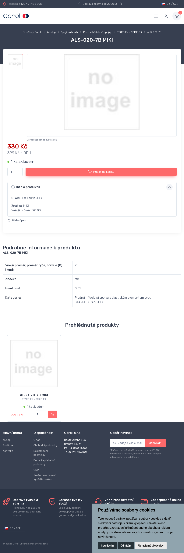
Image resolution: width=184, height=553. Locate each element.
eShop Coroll (34, 32)
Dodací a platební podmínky (44, 462)
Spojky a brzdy (69, 32)
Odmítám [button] (126, 545)
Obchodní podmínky (45, 445)
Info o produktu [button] (25, 187)
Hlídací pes (17, 220)
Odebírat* (155, 443)
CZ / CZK (170, 3)
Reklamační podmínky (41, 453)
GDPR (37, 470)
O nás (37, 440)
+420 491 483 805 (30, 3)
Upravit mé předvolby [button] (150, 545)
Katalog (51, 32)
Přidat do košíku (101, 171)
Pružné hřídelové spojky (97, 32)
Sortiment (9, 445)
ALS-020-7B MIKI (34, 395)
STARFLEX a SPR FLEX (129, 32)
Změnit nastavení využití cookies (44, 477)
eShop (7, 440)
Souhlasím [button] (107, 545)
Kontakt (8, 451)
